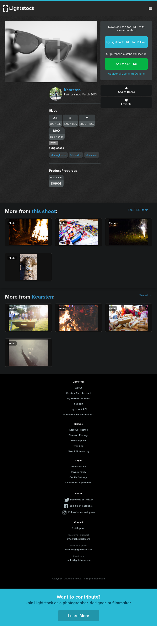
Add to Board (126, 90)
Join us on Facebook (81, 505)
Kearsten (72, 90)
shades (75, 155)
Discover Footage (78, 435)
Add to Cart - (126, 64)
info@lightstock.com (78, 539)
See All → (145, 295)
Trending (78, 446)
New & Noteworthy (78, 451)
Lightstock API (79, 409)
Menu (150, 8)
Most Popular (78, 440)
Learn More (78, 615)
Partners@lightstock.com (78, 549)
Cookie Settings (78, 477)
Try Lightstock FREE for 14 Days (126, 42)
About (78, 387)
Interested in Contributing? (78, 414)
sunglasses (58, 155)
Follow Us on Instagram (81, 512)
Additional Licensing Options (126, 74)
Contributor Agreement (78, 482)
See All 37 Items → (140, 210)
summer (92, 155)
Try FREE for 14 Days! (78, 398)
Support (78, 403)
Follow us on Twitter (81, 499)
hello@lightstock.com (79, 560)
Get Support (78, 528)
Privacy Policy (78, 472)
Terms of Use (78, 466)
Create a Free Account (78, 393)
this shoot (44, 211)
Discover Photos (78, 429)
